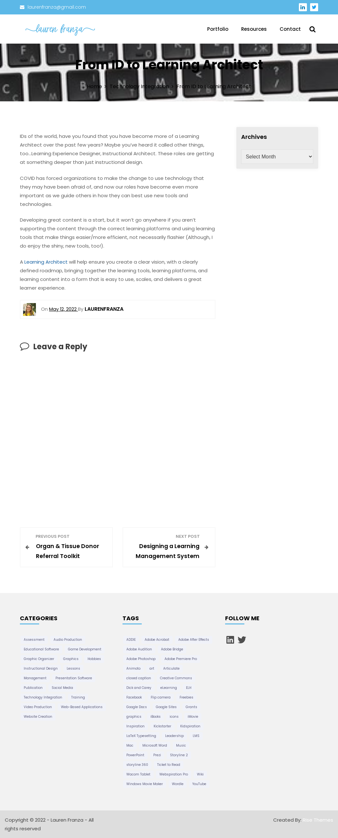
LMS (196, 735)
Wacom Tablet (138, 774)
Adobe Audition (139, 649)
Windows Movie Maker (144, 784)
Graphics (71, 658)
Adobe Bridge (172, 649)
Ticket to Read (168, 764)
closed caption (138, 678)
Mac (129, 745)
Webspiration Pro (173, 774)
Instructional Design (41, 668)
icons (174, 716)
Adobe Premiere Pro (181, 658)
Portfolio (217, 29)
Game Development (84, 649)
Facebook (134, 697)
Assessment (34, 639)
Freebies (186, 697)
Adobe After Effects (193, 639)
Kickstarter (162, 726)
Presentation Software (73, 678)
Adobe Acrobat (157, 639)
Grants (191, 707)
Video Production (38, 707)
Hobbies (94, 658)
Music (181, 745)
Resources (254, 29)
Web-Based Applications (82, 707)
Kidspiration (190, 726)
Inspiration (135, 726)
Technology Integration (43, 697)
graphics (133, 716)
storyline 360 (137, 764)
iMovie (193, 716)
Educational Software (41, 649)
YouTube (199, 784)
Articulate (171, 668)
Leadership (174, 735)
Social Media (62, 687)
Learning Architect (46, 261)
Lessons (73, 668)
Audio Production (68, 639)
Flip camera (161, 697)
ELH (188, 687)
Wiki (200, 774)
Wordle (177, 784)
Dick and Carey (138, 687)
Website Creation (38, 716)
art (151, 668)
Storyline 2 (179, 755)
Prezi (157, 755)
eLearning (168, 687)
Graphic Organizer (39, 658)
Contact (290, 29)
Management (35, 678)
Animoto (133, 668)
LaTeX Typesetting (141, 735)
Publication (33, 687)
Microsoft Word (154, 745)
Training (78, 697)
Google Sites (166, 707)
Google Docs (136, 707)
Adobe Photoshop (141, 658)
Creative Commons (176, 678)
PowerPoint (135, 755)
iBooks (155, 716)
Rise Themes (318, 820)
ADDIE (131, 639)
